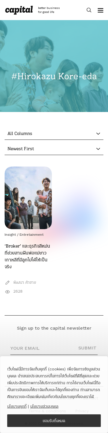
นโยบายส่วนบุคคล (44, 406)
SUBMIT (87, 348)
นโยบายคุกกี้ (16, 406)
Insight (10, 235)
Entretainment (31, 235)
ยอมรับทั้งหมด (54, 420)
